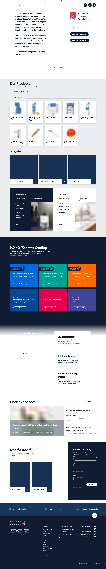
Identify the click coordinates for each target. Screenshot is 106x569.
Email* (74, 469)
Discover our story (22, 255)
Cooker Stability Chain (64, 209)
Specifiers (48, 4)
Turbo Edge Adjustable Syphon (21, 204)
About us (67, 4)
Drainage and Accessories (46, 537)
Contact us (45, 546)
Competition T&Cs (47, 557)
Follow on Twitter (88, 529)
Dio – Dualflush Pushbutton (19, 211)
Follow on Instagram (88, 531)
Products (38, 4)
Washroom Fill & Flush (46, 527)
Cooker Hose (62, 212)
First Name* (75, 456)
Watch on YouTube (88, 537)
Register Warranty (47, 555)
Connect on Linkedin (88, 534)
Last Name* (75, 462)
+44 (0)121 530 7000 (67, 534)
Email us (64, 537)
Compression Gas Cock (64, 215)
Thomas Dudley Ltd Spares (47, 549)
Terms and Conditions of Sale (95, 563)
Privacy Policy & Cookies (82, 563)
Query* (74, 475)
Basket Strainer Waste (64, 206)
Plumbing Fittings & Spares (47, 530)
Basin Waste (62, 204)
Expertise (58, 4)
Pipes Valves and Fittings (47, 534)
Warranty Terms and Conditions (47, 552)
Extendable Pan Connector (19, 216)
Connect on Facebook (88, 526)
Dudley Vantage (19, 208)
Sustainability (46, 542)
